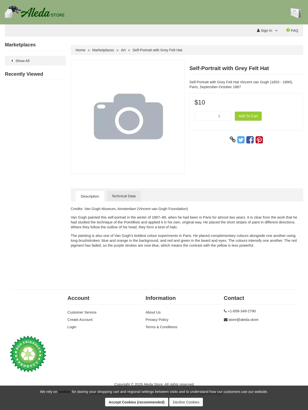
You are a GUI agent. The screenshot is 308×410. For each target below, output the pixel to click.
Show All (20, 61)
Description (90, 196)
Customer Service (82, 312)
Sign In (264, 30)
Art (123, 50)
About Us (153, 312)
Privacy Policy (157, 319)
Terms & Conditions (161, 327)
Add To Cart (248, 116)
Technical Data (124, 196)
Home (80, 50)
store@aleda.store (243, 319)
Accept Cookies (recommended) (137, 402)
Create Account (80, 319)
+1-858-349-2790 (242, 311)
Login (72, 327)
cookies (64, 391)
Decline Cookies (186, 402)
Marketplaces (103, 50)
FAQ (292, 30)
